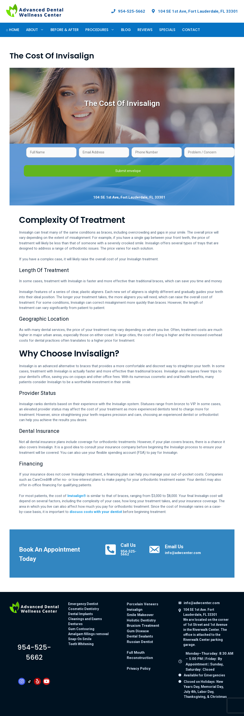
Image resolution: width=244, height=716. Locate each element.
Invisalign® (76, 496)
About (36, 30)
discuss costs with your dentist (96, 512)
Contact (191, 29)
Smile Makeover (140, 615)
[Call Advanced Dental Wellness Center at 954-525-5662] (128, 11)
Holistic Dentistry (141, 620)
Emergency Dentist (83, 604)
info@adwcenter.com (183, 553)
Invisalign (134, 609)
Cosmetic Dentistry (83, 609)
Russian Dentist (140, 642)
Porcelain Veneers (142, 604)
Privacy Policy (139, 668)
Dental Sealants (140, 636)
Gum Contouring (81, 629)
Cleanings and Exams (85, 619)
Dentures (75, 624)
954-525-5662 (128, 552)
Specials (167, 29)
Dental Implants (80, 614)
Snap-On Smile (80, 639)
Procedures (101, 30)
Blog (126, 29)
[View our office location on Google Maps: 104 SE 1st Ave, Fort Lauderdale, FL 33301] (194, 11)
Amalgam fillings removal (88, 634)
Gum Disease (138, 631)
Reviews (144, 29)
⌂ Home (12, 29)
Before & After (65, 29)
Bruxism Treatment (143, 625)
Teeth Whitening (81, 644)
